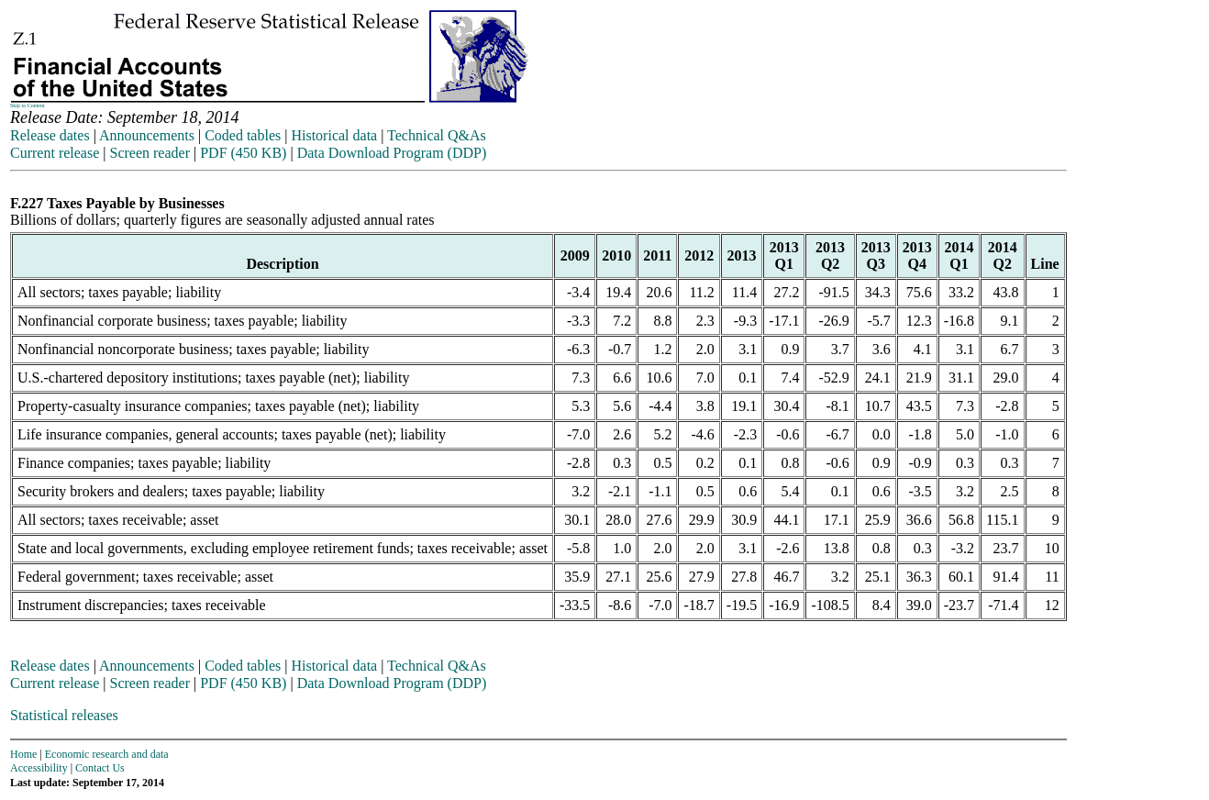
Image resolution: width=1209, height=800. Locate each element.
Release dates (50, 135)
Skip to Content (27, 105)
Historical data (334, 135)
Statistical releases (64, 715)
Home (23, 754)
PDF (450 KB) (243, 153)
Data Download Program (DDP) (392, 153)
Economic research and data (107, 754)
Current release (54, 153)
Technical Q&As (436, 135)
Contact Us (100, 767)
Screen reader (149, 153)
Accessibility (39, 767)
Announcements (146, 135)
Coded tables (243, 135)
